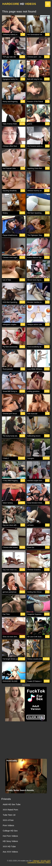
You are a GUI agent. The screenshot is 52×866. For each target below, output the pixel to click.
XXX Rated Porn (10, 809)
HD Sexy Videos (10, 841)
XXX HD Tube (9, 846)
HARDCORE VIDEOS (19, 3)
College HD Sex (10, 830)
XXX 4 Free (8, 820)
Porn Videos (8, 825)
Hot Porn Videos (10, 836)
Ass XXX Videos (10, 852)
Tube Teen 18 (9, 815)
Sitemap (36, 861)
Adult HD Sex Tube (12, 804)
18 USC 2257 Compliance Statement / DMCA (39, 861)
